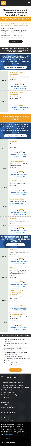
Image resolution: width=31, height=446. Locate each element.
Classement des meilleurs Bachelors (12, 383)
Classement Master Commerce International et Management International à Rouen (17, 358)
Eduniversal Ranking (7, 420)
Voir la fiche (13, 79)
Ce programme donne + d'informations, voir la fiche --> (18, 204)
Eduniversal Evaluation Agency (10, 395)
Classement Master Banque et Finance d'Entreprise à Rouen (15, 353)
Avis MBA (4, 405)
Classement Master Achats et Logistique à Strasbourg (16, 340)
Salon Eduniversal (6, 390)
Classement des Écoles (8, 407)
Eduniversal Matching (7, 392)
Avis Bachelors (5, 400)
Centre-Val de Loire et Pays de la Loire (19, 87)
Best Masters (5, 418)
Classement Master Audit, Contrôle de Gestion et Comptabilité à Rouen (15, 349)
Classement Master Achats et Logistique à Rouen (16, 345)
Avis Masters (5, 402)
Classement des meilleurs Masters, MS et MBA (15, 388)
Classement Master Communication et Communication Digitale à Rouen (15, 364)
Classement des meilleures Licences (12, 385)
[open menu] (29, 3)
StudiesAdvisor (5, 397)
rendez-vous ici (9, 434)
